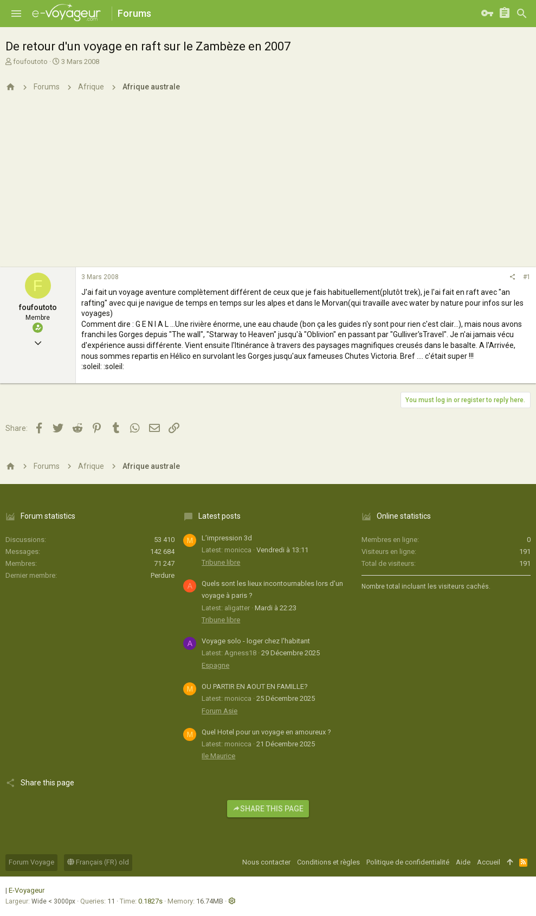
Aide (463, 862)
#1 (527, 277)
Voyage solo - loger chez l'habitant (256, 641)
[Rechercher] (522, 13)
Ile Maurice (218, 756)
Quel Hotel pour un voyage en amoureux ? (266, 732)
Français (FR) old (98, 862)
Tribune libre (221, 562)
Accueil (488, 862)
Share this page (268, 808)
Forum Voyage (31, 862)
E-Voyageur (26, 890)
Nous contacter (266, 862)
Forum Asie (219, 711)
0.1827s (150, 901)
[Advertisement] (268, 186)
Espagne (215, 665)
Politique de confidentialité (407, 862)
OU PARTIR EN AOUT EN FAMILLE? (255, 686)
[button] (16, 13)
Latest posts (219, 516)
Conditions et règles (328, 862)
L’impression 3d (227, 538)
